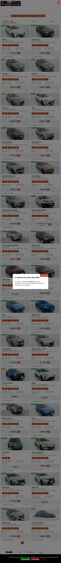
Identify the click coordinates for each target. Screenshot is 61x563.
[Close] (59, 2)
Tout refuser (35, 559)
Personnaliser (43, 559)
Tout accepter (25, 559)
